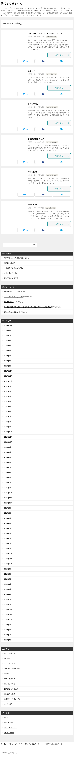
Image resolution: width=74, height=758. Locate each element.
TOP (12, 744)
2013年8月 (8, 630)
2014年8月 (8, 574)
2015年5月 (8, 528)
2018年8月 (8, 330)
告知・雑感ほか (9, 653)
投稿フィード (9, 723)
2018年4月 (8, 351)
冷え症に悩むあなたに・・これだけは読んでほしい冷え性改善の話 (27, 307)
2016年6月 (8, 462)
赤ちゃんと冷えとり (11, 312)
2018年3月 (8, 356)
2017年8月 (8, 391)
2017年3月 (8, 417)
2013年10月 (8, 619)
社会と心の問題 (50, 208)
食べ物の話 (8, 704)
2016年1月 (8, 488)
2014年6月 (8, 584)
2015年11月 (8, 498)
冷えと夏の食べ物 (10, 273)
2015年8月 (8, 513)
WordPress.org (9, 733)
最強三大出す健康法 (11, 278)
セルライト (32, 71)
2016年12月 (8, 432)
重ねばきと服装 (51, 36)
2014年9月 (8, 569)
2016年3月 (8, 477)
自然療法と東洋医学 (11, 689)
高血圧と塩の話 (9, 263)
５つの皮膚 (32, 172)
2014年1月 (8, 604)
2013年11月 (8, 614)
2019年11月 (8, 325)
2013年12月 (8, 609)
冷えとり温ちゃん (11, 3)
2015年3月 (8, 538)
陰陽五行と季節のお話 (12, 699)
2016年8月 (8, 452)
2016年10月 (8, 442)
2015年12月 (8, 493)
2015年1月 (8, 548)
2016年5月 (8, 467)
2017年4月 (8, 412)
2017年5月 (8, 406)
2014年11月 (8, 559)
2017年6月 (8, 401)
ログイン (7, 717)
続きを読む (62, 55)
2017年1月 (8, 427)
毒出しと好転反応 (52, 107)
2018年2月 (8, 361)
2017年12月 (8, 371)
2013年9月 (8, 625)
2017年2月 (8, 422)
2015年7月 (8, 518)
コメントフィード (10, 728)
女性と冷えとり (51, 74)
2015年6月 (8, 523)
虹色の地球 (32, 205)
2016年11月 (8, 437)
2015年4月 (8, 533)
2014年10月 (8, 564)
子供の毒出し (33, 104)
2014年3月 (8, 599)
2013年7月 (8, 635)
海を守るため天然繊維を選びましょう (17, 258)
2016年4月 (8, 472)
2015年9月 (8, 508)
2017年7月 (8, 396)
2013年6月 (8, 640)
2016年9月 (8, 447)
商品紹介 (7, 658)
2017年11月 (8, 376)
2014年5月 (8, 589)
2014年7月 (8, 579)
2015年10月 (8, 503)
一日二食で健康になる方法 (13, 268)
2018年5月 (8, 345)
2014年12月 (8, 554)
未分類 (6, 674)
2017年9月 (8, 386)
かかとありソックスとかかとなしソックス (45, 33)
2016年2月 (8, 482)
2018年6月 (8, 340)
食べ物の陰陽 (9, 292)
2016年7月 (8, 457)
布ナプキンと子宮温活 (12, 668)
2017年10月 (8, 381)
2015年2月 (8, 543)
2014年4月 (8, 594)
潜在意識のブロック (36, 139)
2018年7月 (8, 335)
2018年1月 (8, 366)
